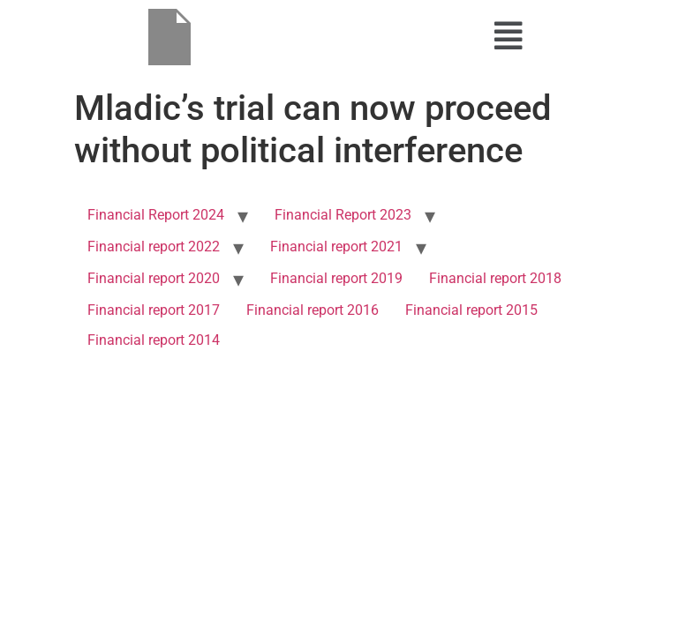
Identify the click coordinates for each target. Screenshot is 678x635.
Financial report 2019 (336, 278)
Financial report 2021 (336, 246)
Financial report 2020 (153, 278)
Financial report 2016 (312, 310)
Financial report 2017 (153, 310)
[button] (508, 36)
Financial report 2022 (153, 246)
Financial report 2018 (495, 278)
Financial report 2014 (153, 340)
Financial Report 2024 (155, 214)
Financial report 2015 (471, 310)
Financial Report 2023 (343, 214)
